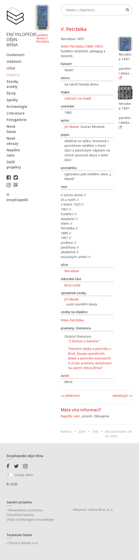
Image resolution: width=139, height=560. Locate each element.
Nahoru (66, 431)
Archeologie (15, 106)
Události (14, 61)
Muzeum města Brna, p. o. (92, 509)
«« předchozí (70, 395)
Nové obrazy (12, 141)
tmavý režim (23, 475)
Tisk (95, 431)
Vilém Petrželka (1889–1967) (82, 46)
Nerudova (71, 271)
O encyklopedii (15, 197)
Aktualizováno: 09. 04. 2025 (118, 433)
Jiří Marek (71, 126)
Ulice (11, 68)
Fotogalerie (15, 119)
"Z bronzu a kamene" (84, 341)
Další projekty (14, 164)
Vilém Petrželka (72, 320)
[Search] (96, 10)
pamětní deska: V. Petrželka (42, 38)
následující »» (122, 395)
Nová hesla (11, 129)
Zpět (82, 431)
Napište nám (13, 153)
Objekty (13, 74)
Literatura (15, 113)
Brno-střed (72, 285)
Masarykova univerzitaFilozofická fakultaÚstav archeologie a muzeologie (30, 515)
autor (65, 375)
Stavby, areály (13, 84)
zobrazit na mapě (77, 98)
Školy (11, 93)
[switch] (10, 474)
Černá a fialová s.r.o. (22, 543)
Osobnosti (15, 54)
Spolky (12, 99)
